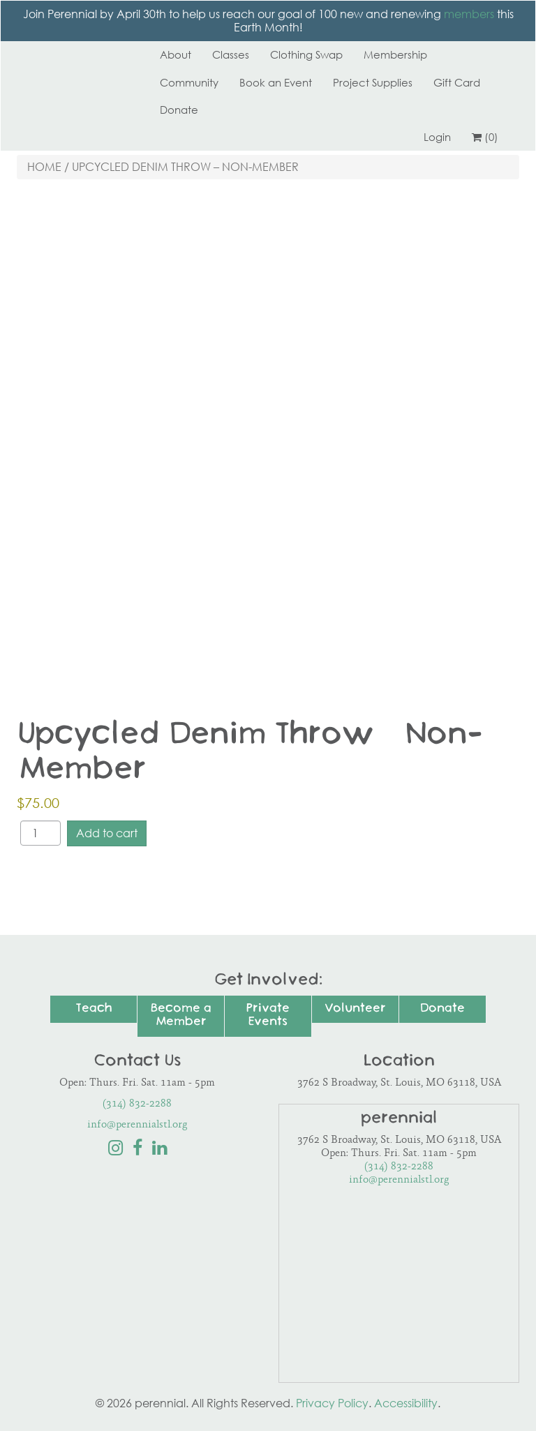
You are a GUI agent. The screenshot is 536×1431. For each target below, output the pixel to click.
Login (437, 136)
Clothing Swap (306, 54)
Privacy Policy (332, 1403)
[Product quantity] (40, 833)
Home (44, 167)
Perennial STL (69, 54)
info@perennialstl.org (137, 1125)
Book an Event (275, 82)
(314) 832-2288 (137, 1104)
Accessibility (406, 1403)
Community (189, 82)
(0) (485, 136)
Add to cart (106, 833)
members (469, 14)
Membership (395, 54)
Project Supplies (372, 82)
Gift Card (456, 82)
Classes (230, 54)
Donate (179, 109)
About (175, 54)
